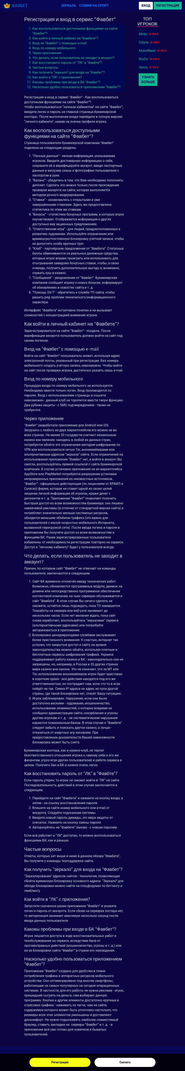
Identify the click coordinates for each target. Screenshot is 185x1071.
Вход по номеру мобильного (53, 48)
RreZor (144, 59)
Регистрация (60, 1062)
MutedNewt (147, 51)
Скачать (125, 1062)
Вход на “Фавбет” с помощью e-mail (59, 43)
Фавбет (15, 6)
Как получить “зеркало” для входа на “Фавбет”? (68, 72)
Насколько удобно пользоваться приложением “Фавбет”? (76, 87)
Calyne (144, 42)
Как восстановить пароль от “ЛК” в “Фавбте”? (67, 63)
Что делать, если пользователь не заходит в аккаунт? (73, 58)
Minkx (143, 34)
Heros (143, 67)
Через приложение (46, 53)
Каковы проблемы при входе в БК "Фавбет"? (66, 82)
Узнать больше (148, 79)
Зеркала (68, 6)
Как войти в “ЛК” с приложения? (57, 77)
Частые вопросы (45, 67)
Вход (145, 6)
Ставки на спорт (94, 6)
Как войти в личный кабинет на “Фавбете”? (65, 38)
